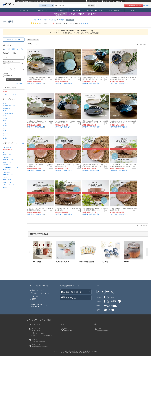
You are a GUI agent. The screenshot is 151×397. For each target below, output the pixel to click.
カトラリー (6, 133)
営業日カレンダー (13, 39)
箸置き (5, 138)
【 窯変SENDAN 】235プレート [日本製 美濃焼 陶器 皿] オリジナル (68, 165)
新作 (4, 103)
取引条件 (36, 20)
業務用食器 (6, 108)
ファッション (22, 10)
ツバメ (5, 177)
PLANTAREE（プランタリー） (12, 167)
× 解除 (22, 143)
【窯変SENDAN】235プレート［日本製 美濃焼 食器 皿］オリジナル (68, 78)
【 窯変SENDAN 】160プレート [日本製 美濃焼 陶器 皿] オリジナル (40, 165)
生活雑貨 (61, 10)
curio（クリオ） (8, 182)
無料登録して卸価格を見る (36, 83)
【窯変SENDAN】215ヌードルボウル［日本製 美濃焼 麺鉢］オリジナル (40, 122)
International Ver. (118, 1)
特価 (4, 111)
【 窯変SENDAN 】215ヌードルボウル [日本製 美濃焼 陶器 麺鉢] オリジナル (95, 209)
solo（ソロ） (7, 169)
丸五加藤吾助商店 (62, 262)
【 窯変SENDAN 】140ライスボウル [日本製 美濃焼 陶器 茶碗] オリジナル (40, 209)
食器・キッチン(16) (10, 94)
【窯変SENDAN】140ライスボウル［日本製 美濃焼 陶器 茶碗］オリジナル (95, 78)
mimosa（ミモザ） (9, 160)
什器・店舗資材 (114, 10)
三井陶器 (105, 262)
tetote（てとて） (8, 174)
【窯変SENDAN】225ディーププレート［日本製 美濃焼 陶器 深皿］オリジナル (39, 78)
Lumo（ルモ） (7, 157)
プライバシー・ (39, 293)
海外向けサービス (42, 335)
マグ (4, 131)
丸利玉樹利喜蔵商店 (86, 262)
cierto (126, 261)
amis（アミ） (7, 179)
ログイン (147, 5)
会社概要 (33, 299)
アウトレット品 (8, 113)
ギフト (5, 126)
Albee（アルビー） (9, 147)
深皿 (4, 123)
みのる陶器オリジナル (10, 106)
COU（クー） (7, 162)
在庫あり (6, 74)
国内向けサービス (38, 333)
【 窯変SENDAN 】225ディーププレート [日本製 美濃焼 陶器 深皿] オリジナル (94, 165)
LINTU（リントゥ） (9, 184)
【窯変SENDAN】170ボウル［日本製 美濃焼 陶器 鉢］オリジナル (123, 122)
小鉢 (4, 121)
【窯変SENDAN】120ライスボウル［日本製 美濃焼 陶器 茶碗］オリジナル (67, 122)
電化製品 (75, 10)
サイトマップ (34, 296)
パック (5, 118)
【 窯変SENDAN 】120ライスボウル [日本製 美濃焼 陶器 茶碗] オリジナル (123, 165)
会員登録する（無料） (134, 5)
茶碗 (4, 116)
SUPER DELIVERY (37, 305)
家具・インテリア (43, 10)
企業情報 (61, 20)
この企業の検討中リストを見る (13, 49)
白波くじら (6, 164)
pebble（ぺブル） (8, 155)
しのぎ (5, 187)
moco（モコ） (7, 172)
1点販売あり (7, 76)
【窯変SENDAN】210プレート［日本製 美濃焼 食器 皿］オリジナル (95, 122)
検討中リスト (107, 1)
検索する (13, 79)
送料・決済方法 (49, 20)
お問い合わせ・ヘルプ (93, 1)
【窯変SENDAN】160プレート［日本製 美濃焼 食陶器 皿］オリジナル (123, 78)
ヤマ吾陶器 (37, 262)
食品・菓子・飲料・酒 (93, 10)
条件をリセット (20, 83)
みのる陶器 (8, 21)
